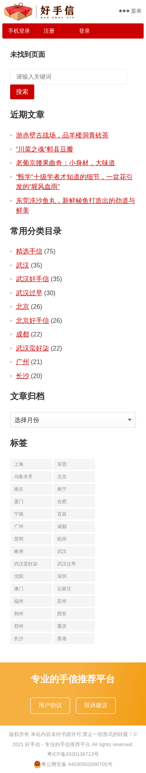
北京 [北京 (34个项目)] (62, 476)
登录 (84, 31)
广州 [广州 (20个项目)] (18, 526)
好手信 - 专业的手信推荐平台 (57, 744)
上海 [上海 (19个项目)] (18, 464)
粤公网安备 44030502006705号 (73, 764)
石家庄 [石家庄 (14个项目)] (64, 589)
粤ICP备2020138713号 (73, 754)
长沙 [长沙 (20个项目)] (18, 638)
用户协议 (50, 705)
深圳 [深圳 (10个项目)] (62, 576)
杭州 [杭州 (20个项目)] (62, 539)
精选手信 (29, 251)
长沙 (22, 375)
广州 (22, 361)
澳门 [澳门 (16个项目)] (18, 589)
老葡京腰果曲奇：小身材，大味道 (65, 162)
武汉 (22, 265)
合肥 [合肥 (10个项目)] (62, 501)
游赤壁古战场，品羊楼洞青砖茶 (62, 135)
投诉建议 (95, 705)
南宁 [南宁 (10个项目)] (62, 489)
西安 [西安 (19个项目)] (62, 613)
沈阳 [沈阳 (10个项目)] (18, 576)
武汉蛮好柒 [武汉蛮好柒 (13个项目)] (25, 564)
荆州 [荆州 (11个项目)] (18, 613)
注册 (49, 31)
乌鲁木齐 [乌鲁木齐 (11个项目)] (23, 476)
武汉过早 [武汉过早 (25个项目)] (66, 564)
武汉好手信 (32, 278)
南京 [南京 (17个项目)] (18, 489)
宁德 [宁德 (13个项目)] (18, 514)
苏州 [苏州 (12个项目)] (62, 601)
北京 (22, 306)
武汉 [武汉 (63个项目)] (62, 551)
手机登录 (19, 31)
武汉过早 (29, 292)
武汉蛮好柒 (32, 348)
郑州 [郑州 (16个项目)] (18, 626)
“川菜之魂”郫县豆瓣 (44, 149)
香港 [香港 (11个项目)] (62, 638)
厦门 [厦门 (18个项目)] (18, 501)
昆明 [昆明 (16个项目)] (18, 539)
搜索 (22, 91)
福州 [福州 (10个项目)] (18, 601)
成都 (22, 334)
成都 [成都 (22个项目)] (62, 526)
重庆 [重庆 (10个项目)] (62, 626)
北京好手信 (32, 320)
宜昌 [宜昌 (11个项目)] (62, 514)
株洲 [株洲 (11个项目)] (18, 551)
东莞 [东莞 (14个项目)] (62, 464)
